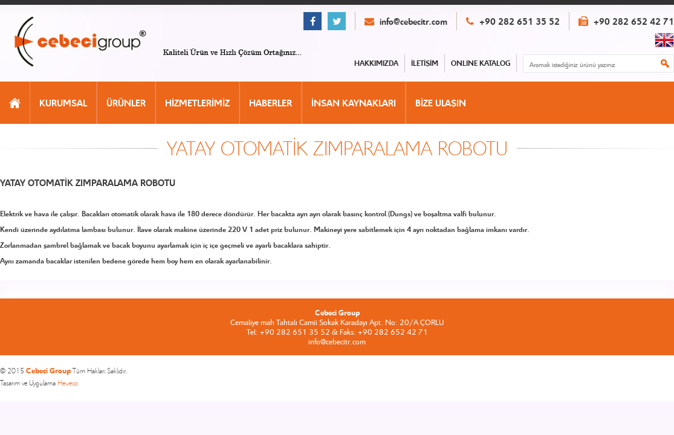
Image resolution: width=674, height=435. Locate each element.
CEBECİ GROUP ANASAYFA (93, 42)
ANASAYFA (15, 103)
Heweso (67, 383)
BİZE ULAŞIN (440, 103)
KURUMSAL (63, 103)
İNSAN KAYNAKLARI (353, 103)
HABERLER (270, 103)
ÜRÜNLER (126, 103)
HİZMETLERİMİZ (197, 103)
